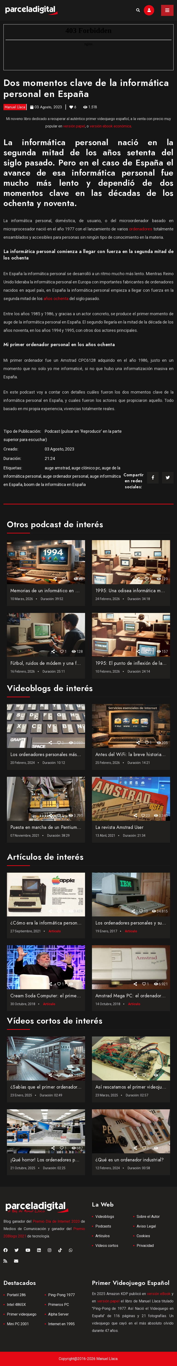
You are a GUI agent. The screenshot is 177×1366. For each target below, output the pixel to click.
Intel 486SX (16, 1304)
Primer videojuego (21, 1314)
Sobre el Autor (148, 1216)
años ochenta (56, 298)
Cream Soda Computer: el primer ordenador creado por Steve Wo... (80, 995)
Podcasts (103, 1226)
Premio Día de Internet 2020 (56, 1221)
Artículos (102, 1236)
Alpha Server (58, 1314)
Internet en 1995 (61, 1324)
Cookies (143, 1236)
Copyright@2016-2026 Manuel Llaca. (88, 1359)
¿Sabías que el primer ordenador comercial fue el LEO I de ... (73, 1087)
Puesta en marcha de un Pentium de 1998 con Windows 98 (71, 827)
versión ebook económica (110, 126)
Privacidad (145, 1245)
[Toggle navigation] (167, 10)
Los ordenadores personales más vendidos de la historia (67, 754)
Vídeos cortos (106, 1245)
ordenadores (140, 229)
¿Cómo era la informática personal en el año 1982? (63, 923)
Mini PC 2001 (18, 1324)
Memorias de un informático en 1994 (48, 590)
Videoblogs (104, 1216)
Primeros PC (58, 1304)
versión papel (74, 126)
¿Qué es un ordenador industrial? (129, 1160)
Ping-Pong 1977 (61, 1295)
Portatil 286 (16, 1295)
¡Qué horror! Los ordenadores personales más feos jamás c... (72, 1160)
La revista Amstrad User (119, 827)
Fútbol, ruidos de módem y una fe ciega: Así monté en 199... (73, 663)
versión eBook (159, 1294)
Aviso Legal (146, 1226)
